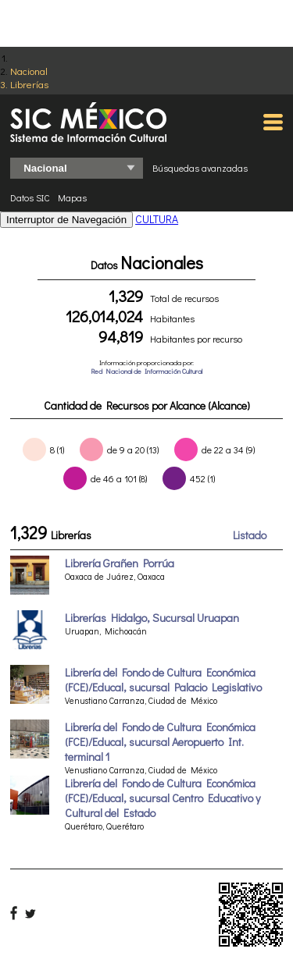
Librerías (29, 84)
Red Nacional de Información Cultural (146, 371)
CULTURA (156, 218)
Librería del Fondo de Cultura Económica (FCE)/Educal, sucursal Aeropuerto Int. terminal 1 (160, 742)
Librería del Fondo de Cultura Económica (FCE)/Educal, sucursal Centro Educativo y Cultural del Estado (162, 798)
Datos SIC (30, 197)
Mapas (72, 197)
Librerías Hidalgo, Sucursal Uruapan (152, 617)
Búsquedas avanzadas (200, 168)
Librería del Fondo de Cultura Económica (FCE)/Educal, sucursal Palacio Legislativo (163, 680)
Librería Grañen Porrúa (119, 563)
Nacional (29, 70)
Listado (249, 535)
